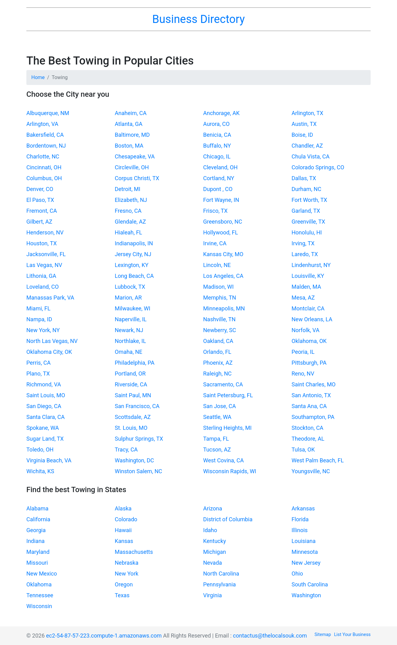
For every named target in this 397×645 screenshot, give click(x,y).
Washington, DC (134, 460)
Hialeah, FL (128, 232)
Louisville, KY (308, 276)
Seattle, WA (217, 417)
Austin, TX (304, 124)
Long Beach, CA (134, 276)
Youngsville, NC (311, 471)
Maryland (38, 552)
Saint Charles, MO (314, 384)
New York (126, 573)
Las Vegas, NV (44, 265)
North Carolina (221, 573)
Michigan (214, 552)
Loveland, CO (42, 286)
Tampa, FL (216, 438)
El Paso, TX (40, 200)
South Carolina (310, 584)
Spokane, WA (42, 428)
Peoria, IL (303, 352)
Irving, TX (303, 243)
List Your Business (352, 634)
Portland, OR (130, 373)
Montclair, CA (308, 308)
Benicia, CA (217, 134)
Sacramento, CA (223, 384)
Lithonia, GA (41, 276)
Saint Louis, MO (45, 395)
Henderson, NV (45, 232)
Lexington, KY (132, 265)
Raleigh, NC (217, 373)
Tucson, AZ (217, 449)
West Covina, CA (223, 460)
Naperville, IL (131, 319)
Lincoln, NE (217, 265)
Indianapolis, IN (134, 243)
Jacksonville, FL (46, 254)
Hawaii (123, 530)
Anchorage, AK (221, 113)
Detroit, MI (127, 189)
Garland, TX (306, 210)
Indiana (35, 541)
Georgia (36, 530)
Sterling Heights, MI (227, 428)
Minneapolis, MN (224, 308)
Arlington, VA (42, 124)
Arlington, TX (307, 113)
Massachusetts (134, 552)
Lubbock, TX (130, 286)
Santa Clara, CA (45, 417)
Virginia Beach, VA (48, 460)
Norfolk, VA (305, 330)
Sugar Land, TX (45, 438)
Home (38, 77)
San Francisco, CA (137, 406)
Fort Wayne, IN (221, 200)
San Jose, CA (219, 406)
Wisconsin (39, 606)
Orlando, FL (217, 352)
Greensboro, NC (222, 221)
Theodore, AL (308, 438)
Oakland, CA (218, 341)
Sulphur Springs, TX (139, 438)
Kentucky (214, 541)
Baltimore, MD (132, 134)
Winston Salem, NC (138, 471)
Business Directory (198, 19)
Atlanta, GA (128, 124)
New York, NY (43, 330)
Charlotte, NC (42, 156)
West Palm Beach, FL (318, 460)
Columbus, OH (44, 178)
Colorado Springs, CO (318, 167)
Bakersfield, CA (45, 134)
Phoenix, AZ (218, 362)
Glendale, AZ (130, 221)
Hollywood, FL (220, 232)
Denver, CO (39, 189)
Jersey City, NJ (133, 254)
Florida (300, 519)
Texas (122, 595)
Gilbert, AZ (39, 221)
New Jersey (306, 562)
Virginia (212, 595)
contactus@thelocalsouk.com (270, 635)
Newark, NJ (129, 330)
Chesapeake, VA (135, 156)
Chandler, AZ (307, 145)
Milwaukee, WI (132, 308)
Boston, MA (129, 145)
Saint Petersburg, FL (228, 395)
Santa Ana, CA (309, 406)
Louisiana (303, 541)
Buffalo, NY (217, 145)
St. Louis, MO (131, 428)
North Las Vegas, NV (52, 341)
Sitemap (322, 634)
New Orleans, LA (312, 319)
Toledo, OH (40, 449)
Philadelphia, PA (134, 362)
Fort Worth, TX (309, 200)
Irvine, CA (214, 243)
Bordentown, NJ (46, 145)
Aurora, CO (216, 124)
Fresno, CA (128, 210)
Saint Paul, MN (133, 395)
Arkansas (303, 508)
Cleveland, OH (220, 167)
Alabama (37, 508)
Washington (306, 595)
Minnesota (305, 552)
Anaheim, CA (131, 113)
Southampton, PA (313, 417)
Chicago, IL (216, 156)
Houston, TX (41, 243)
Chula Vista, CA (310, 156)
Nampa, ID (39, 319)
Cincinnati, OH (43, 167)
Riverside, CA (131, 384)
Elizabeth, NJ (131, 200)
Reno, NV (303, 373)
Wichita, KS (40, 471)
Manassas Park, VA (50, 297)
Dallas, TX (304, 178)
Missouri (37, 562)
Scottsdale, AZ (133, 417)
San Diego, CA (43, 406)
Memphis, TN (219, 297)
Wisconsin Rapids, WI (229, 471)
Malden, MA (306, 286)
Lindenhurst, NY (311, 265)
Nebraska (126, 562)
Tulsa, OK (303, 449)
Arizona (212, 508)
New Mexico (41, 573)
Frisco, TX (215, 210)
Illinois (300, 530)
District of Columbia (227, 519)
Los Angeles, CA (223, 276)
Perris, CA (38, 362)
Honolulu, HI (307, 232)
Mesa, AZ (303, 297)
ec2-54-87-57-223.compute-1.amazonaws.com (104, 635)
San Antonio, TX (311, 395)
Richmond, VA (43, 384)
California (38, 519)
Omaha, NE (128, 352)
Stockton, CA (307, 428)
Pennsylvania (219, 584)
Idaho (210, 530)
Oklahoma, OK (309, 341)
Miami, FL (38, 308)
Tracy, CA (126, 449)
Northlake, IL (130, 341)
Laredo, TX (305, 254)
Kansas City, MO (223, 254)
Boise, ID (302, 134)
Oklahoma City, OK (49, 352)
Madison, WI (218, 286)
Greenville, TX (308, 221)
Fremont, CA (41, 210)
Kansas (124, 541)
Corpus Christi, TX (137, 178)
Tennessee (39, 595)
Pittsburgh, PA (309, 362)
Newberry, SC (219, 330)
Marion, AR (128, 297)
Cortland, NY (218, 178)
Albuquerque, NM (47, 113)
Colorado (126, 519)
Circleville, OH (132, 167)
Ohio (297, 573)
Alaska (123, 508)
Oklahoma (38, 584)
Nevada (212, 562)
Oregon (124, 584)
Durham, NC (306, 189)
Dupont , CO (218, 189)
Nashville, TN (219, 319)
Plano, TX (38, 373)
